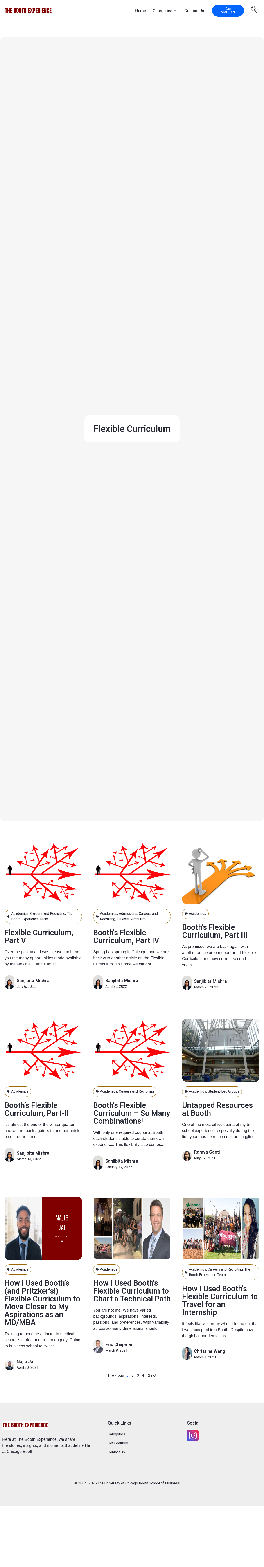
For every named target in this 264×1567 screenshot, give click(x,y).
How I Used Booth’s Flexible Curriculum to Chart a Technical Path (128, 1294)
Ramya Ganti (207, 1151)
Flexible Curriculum (132, 919)
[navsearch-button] (254, 10)
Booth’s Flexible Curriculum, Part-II (37, 1109)
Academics (20, 913)
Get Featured (118, 1443)
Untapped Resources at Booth (219, 1109)
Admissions (128, 913)
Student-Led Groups (224, 1091)
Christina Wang (209, 1351)
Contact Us (194, 10)
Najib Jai (25, 1361)
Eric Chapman (119, 1352)
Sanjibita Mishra (33, 980)
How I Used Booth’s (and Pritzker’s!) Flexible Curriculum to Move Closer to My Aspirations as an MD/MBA (42, 1302)
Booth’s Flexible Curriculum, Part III (215, 931)
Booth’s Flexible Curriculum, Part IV (127, 936)
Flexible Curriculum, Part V (40, 936)
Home (140, 10)
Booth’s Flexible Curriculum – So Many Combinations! (129, 1112)
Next (151, 1375)
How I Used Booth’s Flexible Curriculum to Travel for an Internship (216, 1300)
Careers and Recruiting (48, 913)
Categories (164, 10)
